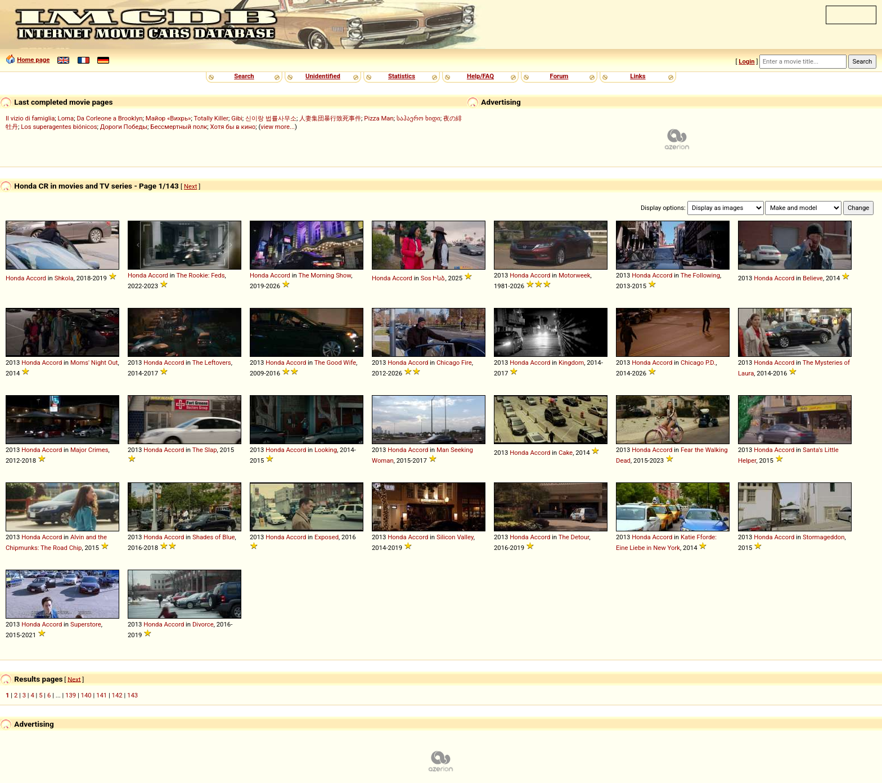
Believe (813, 278)
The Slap (204, 450)
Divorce (203, 624)
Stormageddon (824, 537)
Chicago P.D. (698, 362)
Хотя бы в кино (233, 127)
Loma (66, 118)
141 (101, 695)
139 (70, 695)
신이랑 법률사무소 (270, 118)
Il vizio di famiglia (30, 118)
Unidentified (322, 76)
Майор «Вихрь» (168, 118)
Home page (33, 60)
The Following (700, 275)
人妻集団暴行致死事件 (330, 118)
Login (746, 61)
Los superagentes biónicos (59, 127)
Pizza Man (378, 118)
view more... (277, 127)
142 (117, 695)
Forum (559, 76)
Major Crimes (89, 450)
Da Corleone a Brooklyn (109, 118)
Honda (15, 278)
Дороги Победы (123, 127)
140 (86, 695)
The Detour (574, 537)
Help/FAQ (480, 76)
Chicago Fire (454, 362)
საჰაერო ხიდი (418, 118)
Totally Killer (211, 118)
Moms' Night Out (94, 362)
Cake (566, 453)
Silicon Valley (455, 537)
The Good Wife (335, 362)
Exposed (326, 537)
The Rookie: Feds (200, 275)
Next (190, 186)
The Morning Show (324, 275)
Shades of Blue (213, 537)
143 (132, 695)
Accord (36, 278)
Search (244, 76)
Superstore (85, 624)
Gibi (236, 118)
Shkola (64, 278)
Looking (325, 450)
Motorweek (575, 275)
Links (637, 76)
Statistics (401, 76)
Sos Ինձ (433, 278)
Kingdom (571, 362)
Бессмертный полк (178, 127)
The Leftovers (211, 362)
